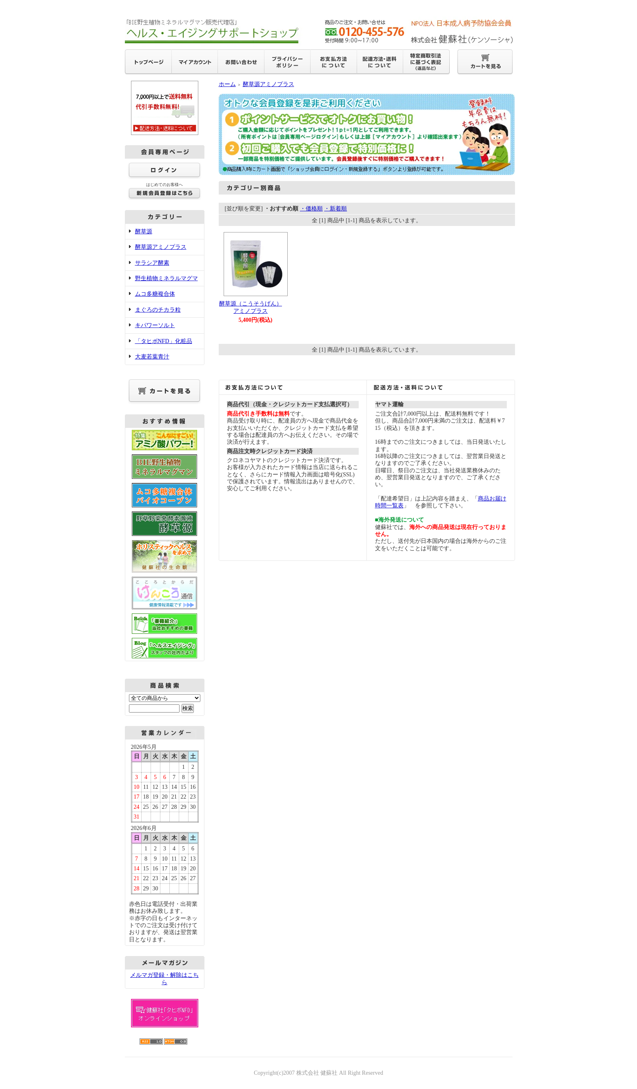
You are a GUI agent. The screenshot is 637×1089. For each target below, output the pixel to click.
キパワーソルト (155, 325)
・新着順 (335, 209)
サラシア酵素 (152, 263)
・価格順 (311, 209)
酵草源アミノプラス (160, 247)
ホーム (227, 84)
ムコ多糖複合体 (155, 294)
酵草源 (143, 231)
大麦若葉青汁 (152, 357)
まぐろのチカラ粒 (158, 310)
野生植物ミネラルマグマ (166, 278)
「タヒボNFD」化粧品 (163, 341)
